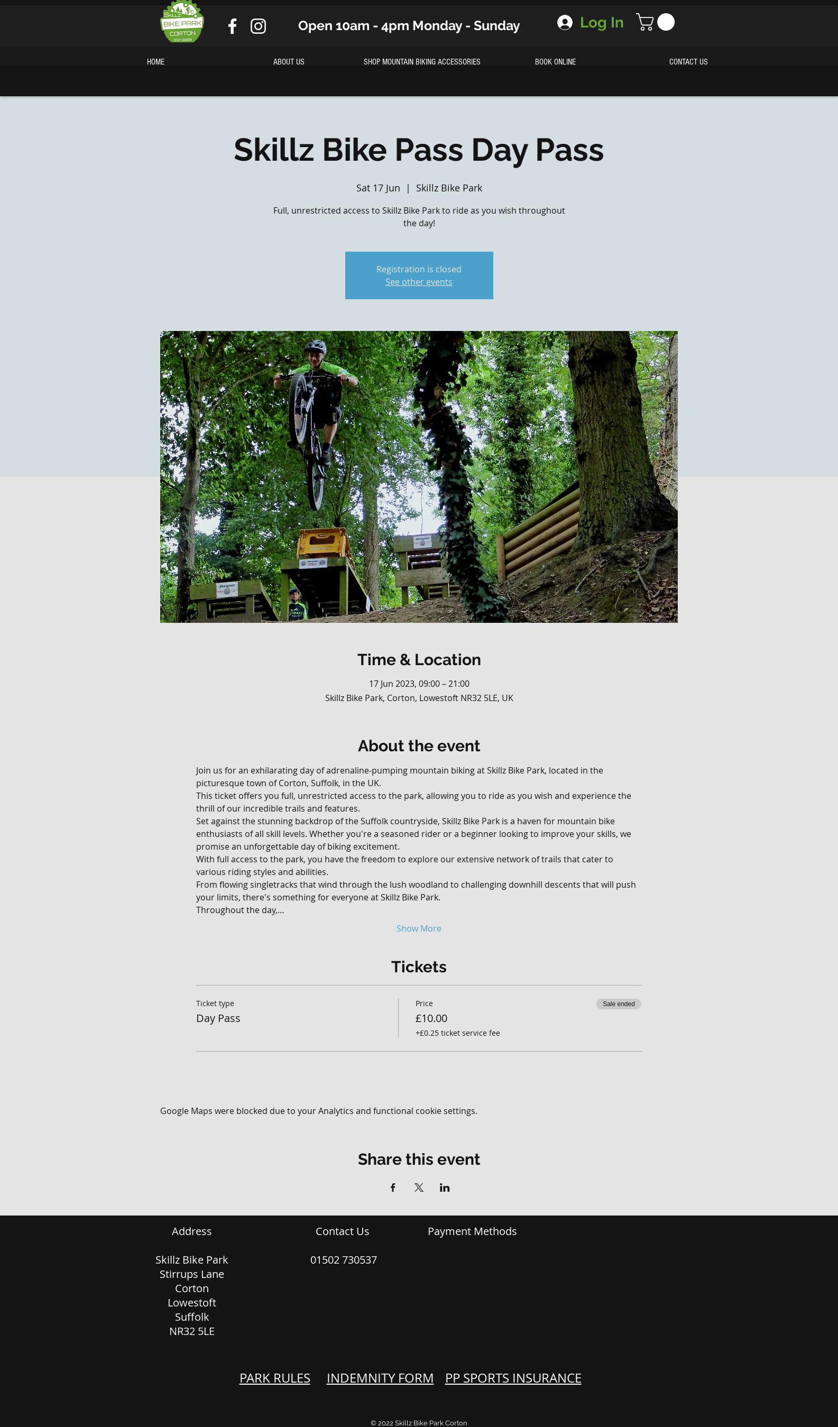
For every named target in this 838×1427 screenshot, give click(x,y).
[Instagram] (258, 26)
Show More (419, 928)
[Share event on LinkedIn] (445, 1187)
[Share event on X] (419, 1187)
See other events (419, 282)
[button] (657, 22)
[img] (440, 1254)
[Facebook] (232, 26)
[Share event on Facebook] (393, 1187)
